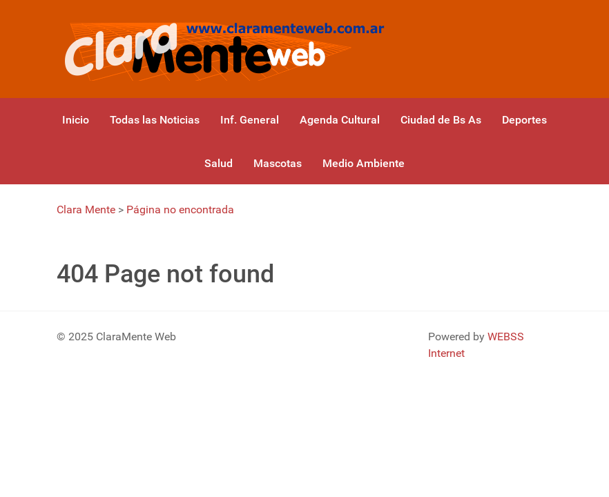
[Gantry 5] (222, 49)
